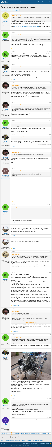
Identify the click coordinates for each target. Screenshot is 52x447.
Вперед (16, 10)
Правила (29, 1)
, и (18, 200)
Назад (3, 10)
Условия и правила (34, 443)
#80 (50, 417)
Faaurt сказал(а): (15, 254)
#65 (50, 82)
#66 (50, 102)
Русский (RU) (4, 443)
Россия (8, 61)
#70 (50, 168)
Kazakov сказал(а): (15, 66)
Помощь (47, 443)
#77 (50, 334)
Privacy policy (42, 443)
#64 (50, 64)
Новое (21, 1)
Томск (8, 25)
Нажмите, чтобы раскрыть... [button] (31, 217)
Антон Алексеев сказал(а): (17, 136)
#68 (50, 134)
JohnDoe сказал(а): (16, 34)
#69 (50, 150)
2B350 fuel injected (31, 387)
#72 (50, 226)
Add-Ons (33, 445)
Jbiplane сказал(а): (15, 152)
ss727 (5, 424)
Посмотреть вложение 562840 (18, 403)
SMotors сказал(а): (15, 15)
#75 (50, 272)
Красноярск (7, 75)
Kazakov (5, 39)
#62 (50, 32)
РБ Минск (7, 235)
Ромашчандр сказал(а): (16, 207)
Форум (15, 1)
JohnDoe (5, 90)
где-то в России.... (6, 115)
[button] (18, 2)
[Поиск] (50, 2)
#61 (50, 12)
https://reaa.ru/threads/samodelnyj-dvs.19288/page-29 (26, 26)
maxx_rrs (5, 233)
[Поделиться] (48, 13)
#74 (50, 251)
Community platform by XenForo (21, 445)
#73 (50, 238)
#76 (50, 308)
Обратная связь (26, 443)
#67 (50, 120)
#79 (50, 398)
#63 (50, 51)
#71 (50, 204)
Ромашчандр (5, 175)
